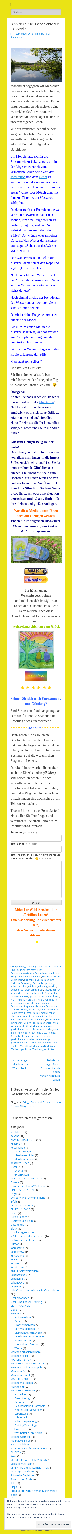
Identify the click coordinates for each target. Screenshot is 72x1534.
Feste (14, 1213)
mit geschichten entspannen (43, 1022)
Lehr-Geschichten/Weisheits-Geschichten (29, 971)
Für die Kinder (19, 1217)
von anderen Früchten (27, 1344)
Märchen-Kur (18, 1371)
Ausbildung (20, 1394)
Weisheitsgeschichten (43, 1049)
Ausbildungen (18, 1147)
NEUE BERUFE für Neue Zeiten (29, 1448)
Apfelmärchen (22, 1317)
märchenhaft (46, 1016)
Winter (18, 1348)
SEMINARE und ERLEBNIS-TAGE (30, 1467)
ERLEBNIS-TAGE (20, 1209)
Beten (14, 1167)
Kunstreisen (17, 1263)
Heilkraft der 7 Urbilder (24, 1240)
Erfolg (14, 1201)
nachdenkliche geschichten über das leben (33, 1028)
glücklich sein (52, 996)
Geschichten (21, 1174)
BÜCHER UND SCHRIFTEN (26, 1178)
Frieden (52, 986)
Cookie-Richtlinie (41, 1517)
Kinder (14, 1259)
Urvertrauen (21, 1429)
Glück (13, 969)
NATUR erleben (20, 1444)
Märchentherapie (24, 1159)
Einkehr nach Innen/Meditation (28, 1186)
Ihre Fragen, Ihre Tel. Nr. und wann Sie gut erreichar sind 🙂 (35, 856)
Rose (14, 1456)
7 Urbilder (16, 1132)
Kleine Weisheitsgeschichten (25, 1009)
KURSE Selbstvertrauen (24, 1271)
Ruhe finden (46, 1029)
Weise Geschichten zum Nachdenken (38, 1046)
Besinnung (26, 983)
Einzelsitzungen (23, 1398)
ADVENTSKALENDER (23, 1140)
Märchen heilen (20, 1356)
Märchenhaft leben (22, 1383)
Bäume (18, 1321)
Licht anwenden (20, 1298)
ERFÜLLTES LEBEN (52, 966)
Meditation (18, 177)
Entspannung (48, 983)
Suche (33, 1042)
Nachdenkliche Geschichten (25, 1026)
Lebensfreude (19, 1275)
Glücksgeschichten (26, 969)
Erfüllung (32, 986)
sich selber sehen (33, 1039)
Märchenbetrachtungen (28, 1332)
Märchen (16, 1313)
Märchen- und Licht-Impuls (26, 1367)
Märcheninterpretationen (29, 1336)
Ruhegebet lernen (20, 1036)
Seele (32, 1036)
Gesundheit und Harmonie (29, 1406)
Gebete (18, 1170)
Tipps (14, 1487)
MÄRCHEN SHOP (21, 1359)
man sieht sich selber (28, 1016)
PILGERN (16, 1452)
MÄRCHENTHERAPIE (23, 1390)
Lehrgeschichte (32, 1012)
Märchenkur (18, 1386)
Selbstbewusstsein (21, 1463)
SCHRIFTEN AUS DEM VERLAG (29, 1460)
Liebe (14, 1309)
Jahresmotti (17, 1251)
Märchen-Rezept (20, 1375)
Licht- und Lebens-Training (26, 1302)
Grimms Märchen (24, 1329)
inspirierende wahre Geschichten (41, 1006)
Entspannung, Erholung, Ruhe (27, 966)
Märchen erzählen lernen (25, 1352)
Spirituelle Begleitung (23, 1475)
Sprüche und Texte (22, 1479)
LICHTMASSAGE (20, 1305)
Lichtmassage (22, 1151)
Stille (26, 1042)
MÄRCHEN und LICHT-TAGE (27, 1363)
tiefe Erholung (44, 1042)
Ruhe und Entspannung (43, 1032)
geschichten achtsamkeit (30, 989)
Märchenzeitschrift (21, 1437)
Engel (14, 1194)
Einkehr (36, 983)
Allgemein (16, 1143)
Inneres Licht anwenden (28, 1410)
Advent (15, 1136)
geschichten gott (35, 993)
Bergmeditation (33, 976)
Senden (36, 902)
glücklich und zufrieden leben (27, 1236)
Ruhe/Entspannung (25, 1421)
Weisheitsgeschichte (21, 1049)
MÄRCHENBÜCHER (22, 1379)
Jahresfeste (17, 1248)
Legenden (16, 1286)
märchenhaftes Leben (22, 1019)
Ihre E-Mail (25, 843)
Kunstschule (18, 1267)
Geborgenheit (22, 1402)
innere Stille (29, 1003)
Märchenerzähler (24, 1155)
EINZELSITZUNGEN (22, 1190)
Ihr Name (24, 832)
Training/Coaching (25, 1425)
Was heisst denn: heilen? (28, 1433)
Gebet (43, 177)
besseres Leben (20, 1163)
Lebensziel (20, 1417)
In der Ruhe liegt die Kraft (23, 999)
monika (40, 33)
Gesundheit (17, 1224)
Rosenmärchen (23, 1340)
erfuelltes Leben (19, 986)
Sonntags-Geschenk (22, 1471)
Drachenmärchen (24, 1325)
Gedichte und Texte (22, 1221)
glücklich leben (37, 996)
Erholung (42, 986)
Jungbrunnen (18, 1255)
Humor (15, 1244)
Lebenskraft (18, 1278)
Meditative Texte (20, 1440)
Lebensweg (17, 1282)
